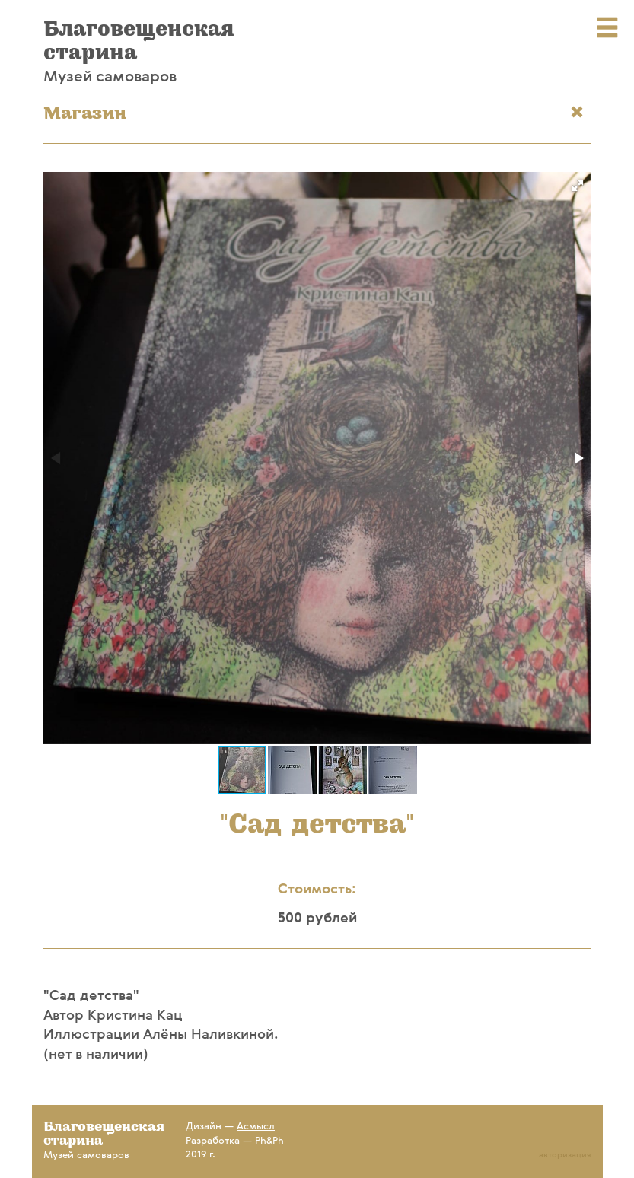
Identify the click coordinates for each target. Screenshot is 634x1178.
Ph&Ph (269, 1141)
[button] (578, 186)
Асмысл (256, 1127)
